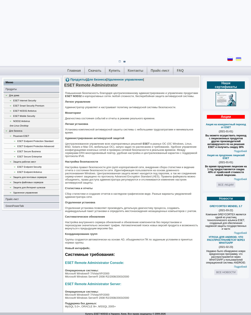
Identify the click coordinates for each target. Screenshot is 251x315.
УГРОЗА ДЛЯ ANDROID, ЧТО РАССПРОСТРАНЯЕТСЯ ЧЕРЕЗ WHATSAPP (226, 240)
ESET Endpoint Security (29, 167)
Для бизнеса (15, 131)
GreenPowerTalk (15, 206)
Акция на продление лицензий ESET (226, 157)
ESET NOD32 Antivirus (24, 111)
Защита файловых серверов (28, 182)
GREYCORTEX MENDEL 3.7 (226, 206)
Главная (74, 70)
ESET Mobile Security (24, 116)
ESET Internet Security (24, 100)
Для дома (14, 95)
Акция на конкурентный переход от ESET (226, 126)
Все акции (225, 184)
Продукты (11, 89)
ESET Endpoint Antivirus (29, 172)
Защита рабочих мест (24, 161)
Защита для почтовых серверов (30, 177)
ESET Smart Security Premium (28, 105)
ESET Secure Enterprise (29, 156)
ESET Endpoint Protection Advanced (35, 146)
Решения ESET (21, 136)
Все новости (226, 272)
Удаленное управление (25, 192)
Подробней (240, 151)
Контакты (135, 70)
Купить (114, 70)
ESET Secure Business (29, 151)
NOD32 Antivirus (34, 124)
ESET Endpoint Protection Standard (35, 141)
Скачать (94, 70)
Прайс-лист (160, 70)
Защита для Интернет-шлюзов (29, 187)
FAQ (180, 70)
